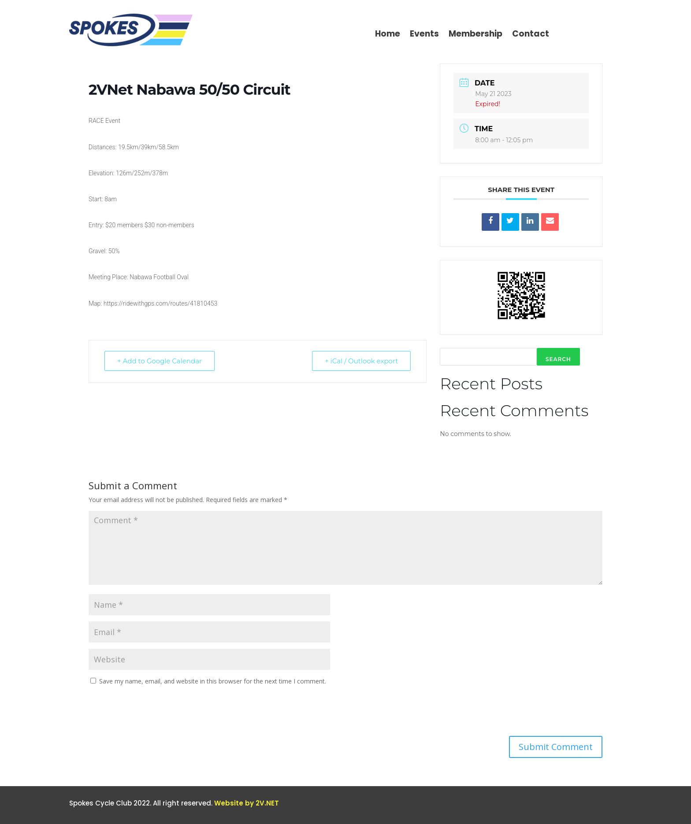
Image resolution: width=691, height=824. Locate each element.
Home (387, 35)
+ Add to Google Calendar (159, 361)
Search (558, 359)
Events (424, 35)
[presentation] (156, 714)
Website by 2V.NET (246, 803)
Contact (530, 35)
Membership (475, 35)
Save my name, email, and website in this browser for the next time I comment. (212, 681)
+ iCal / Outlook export (361, 361)
